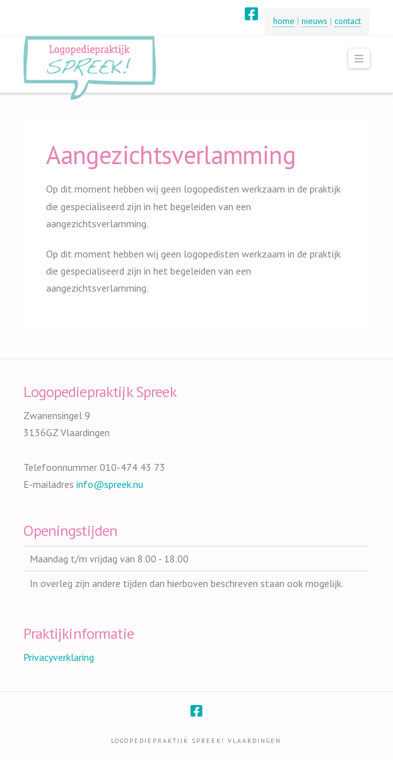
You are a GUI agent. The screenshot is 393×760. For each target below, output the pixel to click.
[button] (359, 58)
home (284, 21)
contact (347, 21)
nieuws (314, 21)
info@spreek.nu (109, 484)
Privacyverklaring (58, 657)
